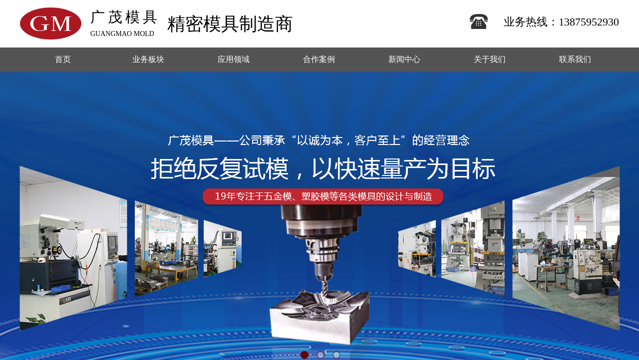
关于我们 (490, 59)
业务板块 (148, 59)
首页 (63, 59)
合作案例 (319, 59)
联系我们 (575, 59)
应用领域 (234, 59)
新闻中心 (404, 59)
